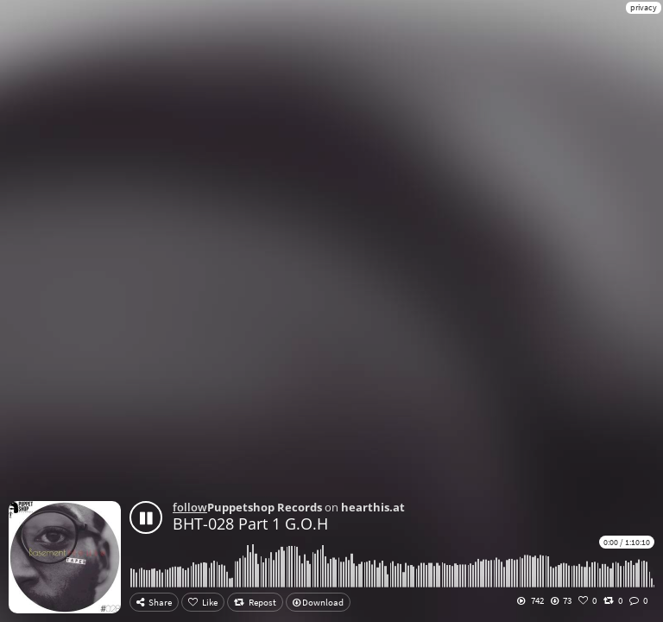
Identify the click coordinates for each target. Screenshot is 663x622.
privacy (643, 7)
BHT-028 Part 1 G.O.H (250, 523)
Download (318, 602)
